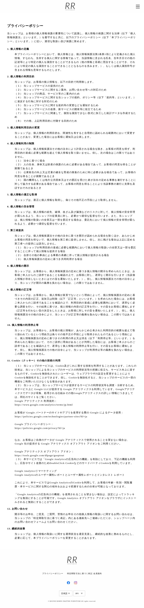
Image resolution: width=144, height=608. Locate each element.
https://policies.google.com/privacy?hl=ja (40, 428)
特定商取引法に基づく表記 (79, 573)
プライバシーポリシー (52, 573)
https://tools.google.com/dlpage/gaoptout (39, 455)
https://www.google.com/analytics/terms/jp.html (44, 404)
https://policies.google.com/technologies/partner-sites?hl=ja (51, 416)
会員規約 (97, 573)
